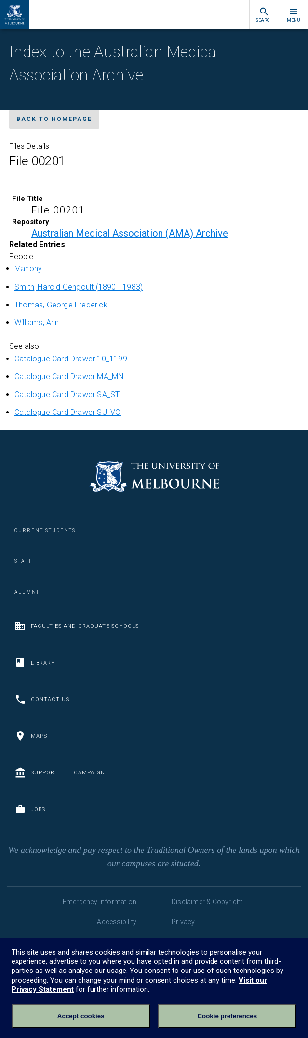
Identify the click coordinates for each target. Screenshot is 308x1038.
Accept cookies (81, 1016)
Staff (23, 561)
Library (34, 662)
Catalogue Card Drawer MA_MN (68, 376)
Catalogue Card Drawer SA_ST (67, 394)
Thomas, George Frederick (60, 304)
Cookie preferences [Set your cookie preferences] (227, 1016)
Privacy (183, 922)
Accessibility (116, 922)
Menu (293, 15)
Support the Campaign (59, 772)
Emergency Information (99, 901)
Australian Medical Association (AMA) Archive (129, 233)
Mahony (28, 268)
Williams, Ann (36, 322)
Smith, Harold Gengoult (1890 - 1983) (78, 287)
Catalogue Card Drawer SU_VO (67, 412)
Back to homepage (54, 119)
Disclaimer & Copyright (207, 901)
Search (264, 15)
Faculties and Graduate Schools (76, 626)
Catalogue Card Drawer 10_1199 (70, 358)
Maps (30, 736)
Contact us (41, 699)
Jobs (29, 809)
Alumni (26, 592)
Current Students (45, 530)
